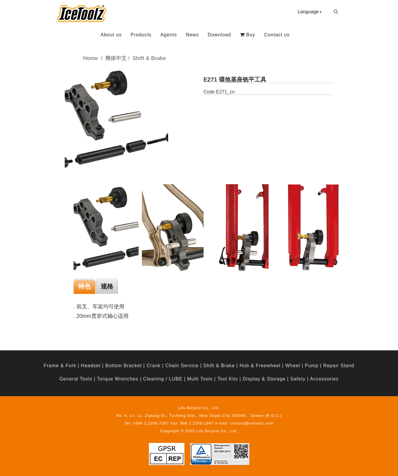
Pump (312, 365)
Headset (91, 365)
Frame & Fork (60, 365)
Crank (154, 365)
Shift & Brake (219, 365)
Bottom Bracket (123, 365)
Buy (247, 34)
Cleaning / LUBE (162, 378)
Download (219, 34)
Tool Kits (227, 378)
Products (141, 34)
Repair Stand (338, 365)
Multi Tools (200, 378)
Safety (297, 378)
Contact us (277, 34)
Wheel (292, 365)
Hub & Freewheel (260, 365)
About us (111, 34)
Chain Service (182, 365)
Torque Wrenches (117, 378)
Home (90, 58)
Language (309, 11)
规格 (107, 286)
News (192, 34)
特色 (84, 286)
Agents (168, 34)
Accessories (324, 378)
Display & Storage (264, 378)
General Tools (75, 378)
